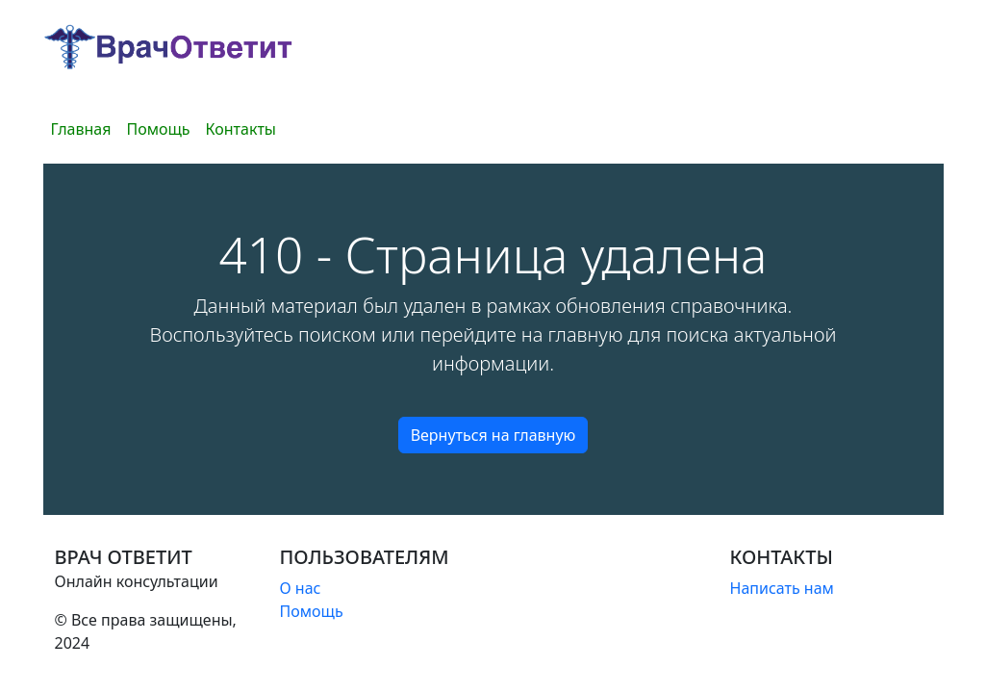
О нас (300, 588)
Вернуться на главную (493, 435)
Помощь (158, 129)
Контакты (241, 129)
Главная (81, 129)
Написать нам (782, 588)
